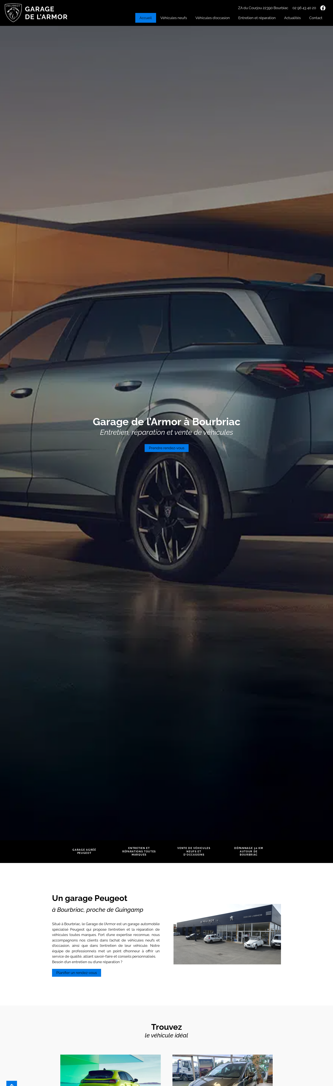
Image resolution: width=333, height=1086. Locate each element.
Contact (315, 18)
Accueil (146, 18)
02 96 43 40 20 (304, 8)
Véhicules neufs (173, 18)
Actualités (292, 18)
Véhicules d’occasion (212, 18)
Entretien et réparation (257, 18)
